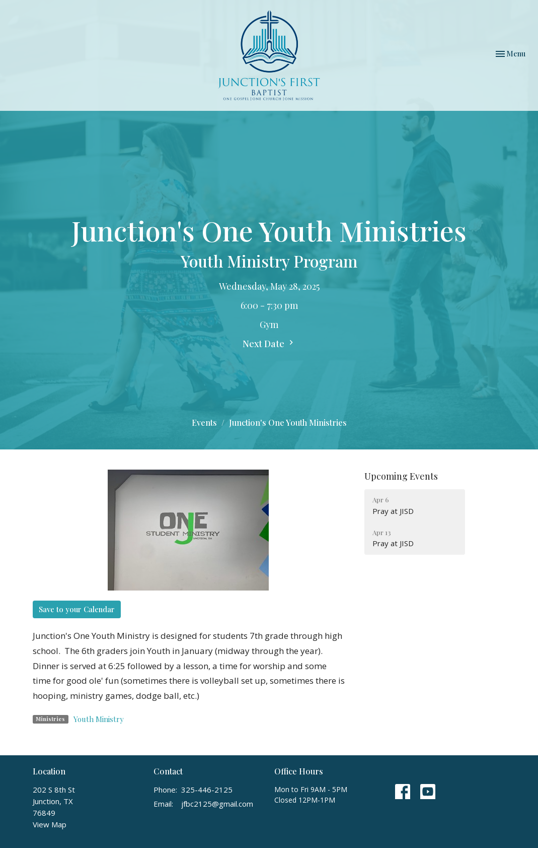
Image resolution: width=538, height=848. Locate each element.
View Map (49, 824)
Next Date (269, 344)
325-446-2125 (207, 790)
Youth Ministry (98, 719)
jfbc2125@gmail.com (217, 804)
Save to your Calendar (77, 609)
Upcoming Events (401, 476)
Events (204, 422)
